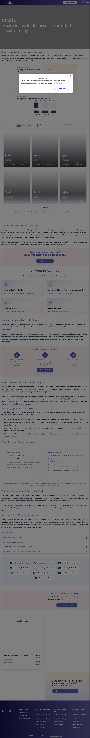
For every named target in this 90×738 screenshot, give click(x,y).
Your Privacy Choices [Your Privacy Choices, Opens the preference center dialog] (61, 88)
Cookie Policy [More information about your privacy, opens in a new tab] (58, 83)
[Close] (70, 76)
